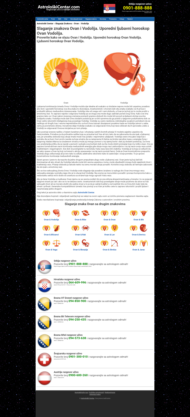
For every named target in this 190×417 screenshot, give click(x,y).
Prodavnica (112, 19)
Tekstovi (130, 19)
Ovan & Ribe (80, 218)
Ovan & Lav (109, 233)
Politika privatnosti (96, 392)
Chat (65, 19)
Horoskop (103, 19)
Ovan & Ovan (109, 218)
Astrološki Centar (45, 23)
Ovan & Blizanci (51, 233)
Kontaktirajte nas (81, 392)
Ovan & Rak (80, 233)
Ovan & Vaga (51, 248)
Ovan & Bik (139, 218)
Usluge (122, 19)
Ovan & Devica (139, 233)
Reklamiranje (110, 392)
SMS (59, 19)
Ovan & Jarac (139, 248)
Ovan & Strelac (109, 248)
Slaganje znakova (91, 19)
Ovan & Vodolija (51, 218)
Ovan (76, 23)
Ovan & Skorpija (80, 248)
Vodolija (85, 23)
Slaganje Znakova (63, 23)
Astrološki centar (42, 19)
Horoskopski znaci (76, 19)
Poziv (53, 19)
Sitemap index (95, 394)
